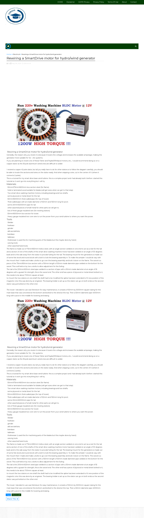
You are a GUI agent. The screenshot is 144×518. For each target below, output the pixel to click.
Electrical (17, 54)
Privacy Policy (97, 2)
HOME (59, 2)
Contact (133, 2)
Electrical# (17, 505)
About (123, 2)
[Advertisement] (97, 24)
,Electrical (28, 68)
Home (9, 54)
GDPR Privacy (83, 2)
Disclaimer (70, 2)
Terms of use (112, 2)
